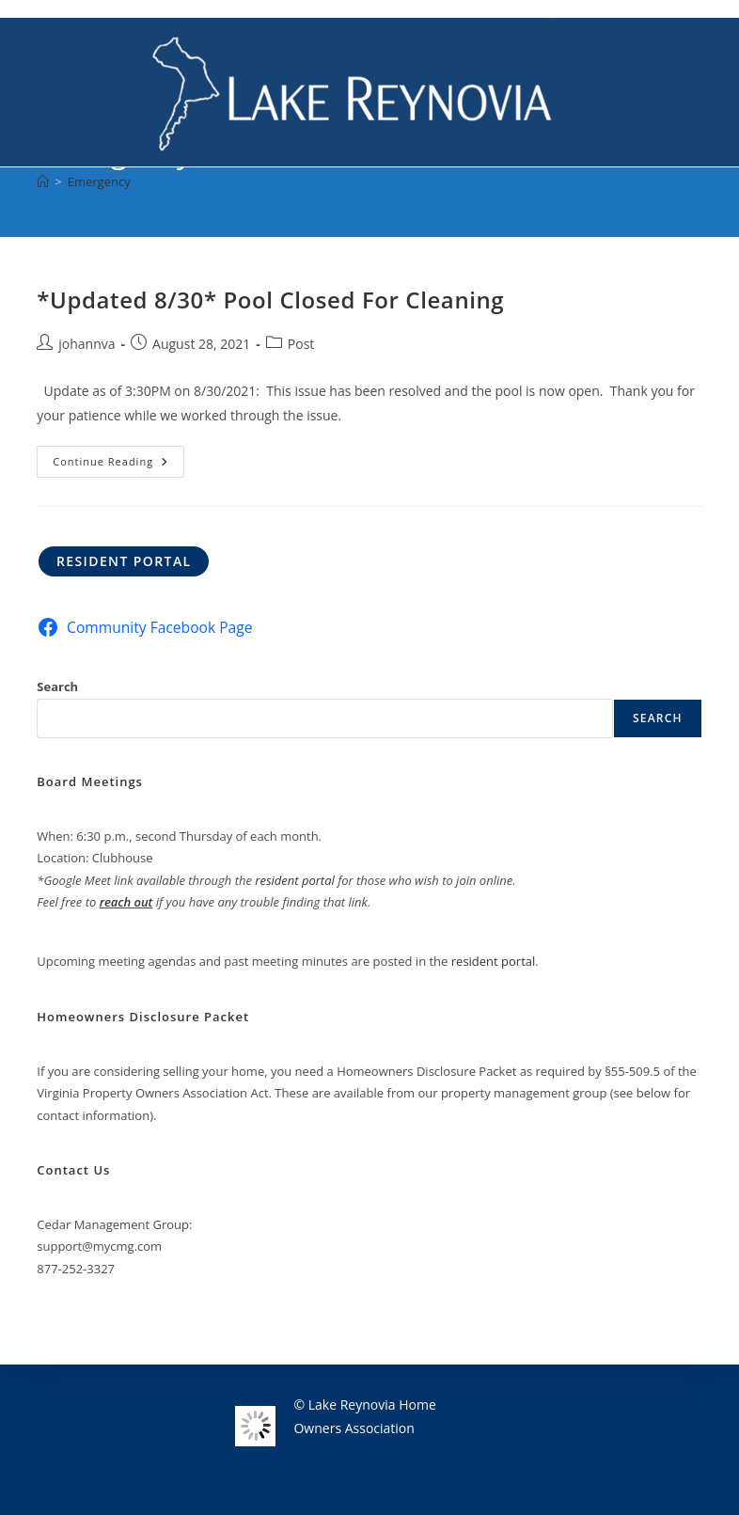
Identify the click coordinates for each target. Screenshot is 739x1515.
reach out (126, 901)
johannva (86, 344)
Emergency (99, 181)
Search (57, 686)
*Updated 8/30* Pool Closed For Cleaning (270, 299)
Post (301, 344)
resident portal (295, 880)
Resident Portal (124, 561)
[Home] (43, 181)
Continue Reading (118, 465)
